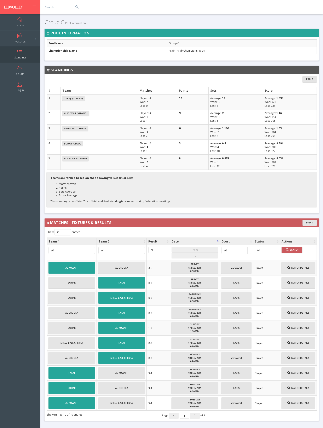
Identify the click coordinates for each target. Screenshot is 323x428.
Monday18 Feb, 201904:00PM (194, 358)
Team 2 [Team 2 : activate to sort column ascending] (103, 241)
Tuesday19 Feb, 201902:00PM (194, 388)
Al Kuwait (71, 269)
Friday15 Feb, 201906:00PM (194, 283)
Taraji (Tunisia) (73, 98)
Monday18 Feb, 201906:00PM (194, 373)
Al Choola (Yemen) (75, 158)
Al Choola (121, 269)
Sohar (72, 284)
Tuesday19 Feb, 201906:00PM (194, 403)
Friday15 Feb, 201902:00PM (194, 268)
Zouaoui (236, 269)
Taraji (121, 284)
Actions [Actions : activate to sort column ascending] (287, 241)
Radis (236, 284)
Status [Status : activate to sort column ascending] (260, 241)
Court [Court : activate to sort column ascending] (225, 241)
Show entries (63, 232)
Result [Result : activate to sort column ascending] (152, 241)
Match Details (298, 269)
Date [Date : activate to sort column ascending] (175, 241)
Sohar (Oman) (72, 143)
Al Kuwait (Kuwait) (75, 113)
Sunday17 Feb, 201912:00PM (194, 328)
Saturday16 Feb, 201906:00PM (194, 313)
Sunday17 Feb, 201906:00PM (194, 343)
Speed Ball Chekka (75, 128)
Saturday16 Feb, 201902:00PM (194, 298)
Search (292, 249)
